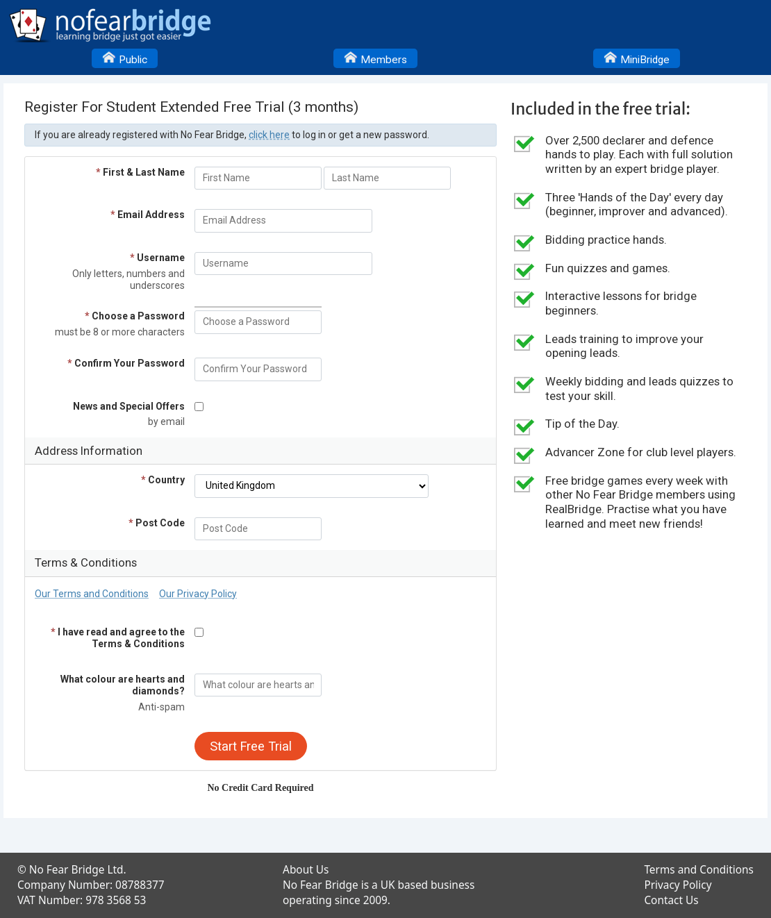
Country (163, 479)
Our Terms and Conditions (92, 593)
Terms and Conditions (699, 869)
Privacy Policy (677, 885)
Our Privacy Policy (198, 593)
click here (269, 134)
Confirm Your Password (126, 363)
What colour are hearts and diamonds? (122, 685)
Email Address (147, 214)
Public (124, 57)
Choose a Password (135, 316)
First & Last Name (140, 172)
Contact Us (671, 900)
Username (157, 257)
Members (375, 57)
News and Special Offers (129, 406)
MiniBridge (637, 57)
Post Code (156, 522)
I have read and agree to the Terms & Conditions (118, 637)
